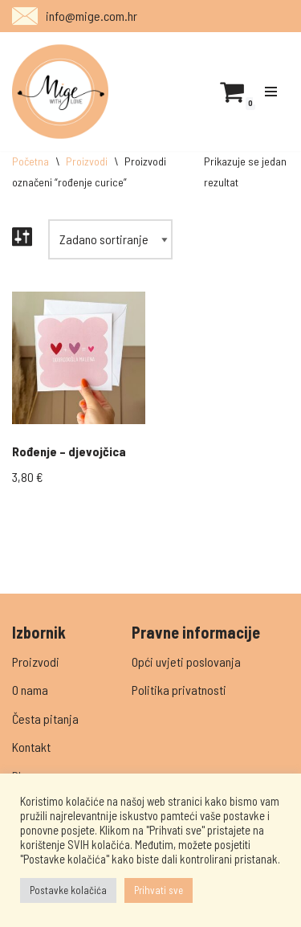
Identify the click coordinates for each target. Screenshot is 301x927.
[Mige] (60, 91)
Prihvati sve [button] (158, 890)
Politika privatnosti (179, 689)
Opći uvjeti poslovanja (186, 661)
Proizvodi (87, 161)
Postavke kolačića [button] (68, 890)
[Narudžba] (110, 239)
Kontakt (31, 746)
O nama (30, 689)
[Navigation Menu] (271, 91)
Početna (30, 161)
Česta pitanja (45, 718)
